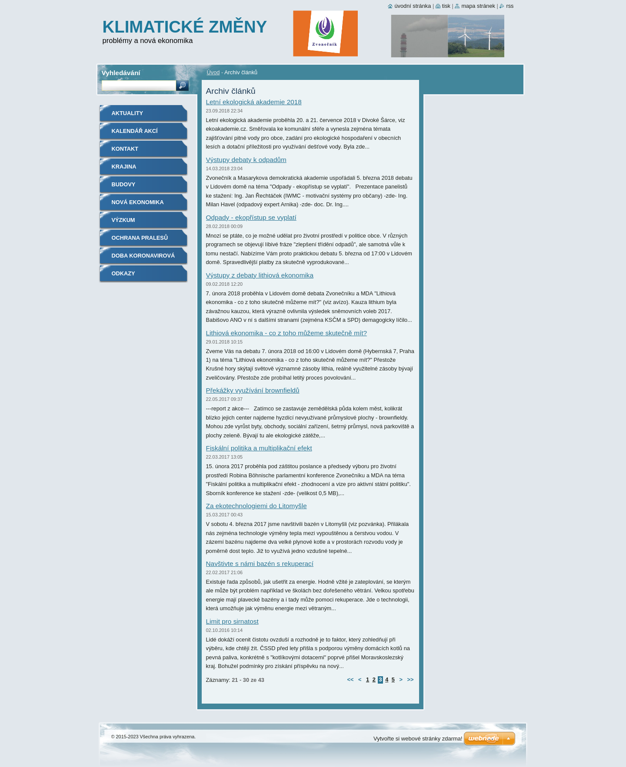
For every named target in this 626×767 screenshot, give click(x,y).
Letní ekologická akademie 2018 (254, 102)
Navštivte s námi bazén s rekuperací (260, 563)
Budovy (124, 184)
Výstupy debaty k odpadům (246, 159)
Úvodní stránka (412, 6)
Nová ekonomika (138, 202)
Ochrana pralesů (140, 238)
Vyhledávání (121, 72)
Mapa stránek (478, 6)
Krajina (124, 166)
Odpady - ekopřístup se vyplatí (251, 217)
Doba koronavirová (143, 255)
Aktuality (127, 113)
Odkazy (123, 273)
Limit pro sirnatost (232, 621)
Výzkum (123, 220)
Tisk (446, 6)
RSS (509, 6)
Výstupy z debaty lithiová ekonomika (260, 275)
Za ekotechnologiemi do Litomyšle (256, 505)
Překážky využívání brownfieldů (253, 390)
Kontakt (125, 148)
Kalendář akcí (135, 131)
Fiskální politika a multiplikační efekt (259, 448)
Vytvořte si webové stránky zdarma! (418, 738)
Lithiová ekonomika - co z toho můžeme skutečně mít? (286, 333)
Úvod (213, 72)
